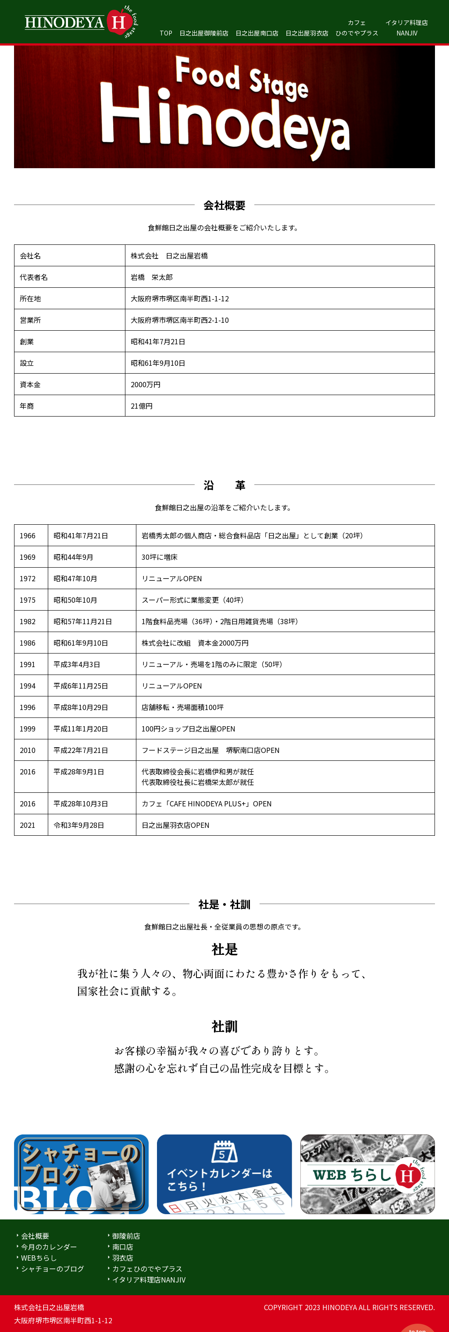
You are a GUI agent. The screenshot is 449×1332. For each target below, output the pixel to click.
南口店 (122, 1246)
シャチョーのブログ (52, 1268)
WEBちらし (39, 1257)
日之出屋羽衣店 (306, 32)
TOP (166, 32)
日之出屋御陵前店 (203, 32)
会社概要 (35, 1235)
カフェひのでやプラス (147, 1268)
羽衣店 (122, 1257)
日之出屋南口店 (256, 32)
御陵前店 (126, 1235)
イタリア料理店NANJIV (148, 1279)
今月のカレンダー (49, 1246)
